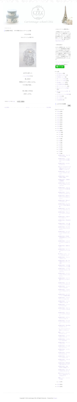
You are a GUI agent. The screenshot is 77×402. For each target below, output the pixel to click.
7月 (59, 142)
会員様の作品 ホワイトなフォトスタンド (64, 318)
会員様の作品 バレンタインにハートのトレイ (64, 283)
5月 (59, 147)
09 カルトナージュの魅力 (63, 88)
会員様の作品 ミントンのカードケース (64, 336)
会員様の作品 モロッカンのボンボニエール (64, 370)
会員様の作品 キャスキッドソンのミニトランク (64, 322)
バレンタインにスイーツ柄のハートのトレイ (64, 329)
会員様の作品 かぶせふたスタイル (64, 164)
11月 (59, 134)
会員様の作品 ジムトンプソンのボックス (64, 356)
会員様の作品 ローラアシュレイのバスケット (64, 209)
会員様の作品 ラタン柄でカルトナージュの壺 (64, 224)
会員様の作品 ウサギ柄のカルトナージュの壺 (64, 266)
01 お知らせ (60, 73)
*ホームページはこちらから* (62, 62)
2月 (59, 153)
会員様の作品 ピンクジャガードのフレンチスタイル (64, 275)
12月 (59, 132)
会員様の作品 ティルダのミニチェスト (64, 346)
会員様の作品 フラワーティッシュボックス (64, 298)
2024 (58, 113)
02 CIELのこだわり (61, 75)
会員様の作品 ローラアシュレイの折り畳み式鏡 (64, 205)
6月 (59, 145)
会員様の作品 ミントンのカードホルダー (64, 287)
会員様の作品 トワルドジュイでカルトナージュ (64, 291)
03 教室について (61, 77)
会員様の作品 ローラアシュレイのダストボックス (64, 173)
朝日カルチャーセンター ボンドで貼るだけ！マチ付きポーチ (64, 374)
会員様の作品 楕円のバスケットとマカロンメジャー (64, 197)
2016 (58, 130)
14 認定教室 (60, 99)
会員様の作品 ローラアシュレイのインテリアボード (64, 228)
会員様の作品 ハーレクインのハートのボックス (64, 242)
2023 (58, 115)
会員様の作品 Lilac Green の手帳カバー (63, 367)
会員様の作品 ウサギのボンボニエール (64, 353)
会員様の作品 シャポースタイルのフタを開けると (64, 160)
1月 (59, 381)
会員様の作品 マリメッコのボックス (64, 258)
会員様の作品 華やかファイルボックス (64, 201)
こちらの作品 (26, 76)
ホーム (27, 107)
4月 (59, 149)
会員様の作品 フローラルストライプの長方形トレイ (64, 189)
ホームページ (58, 39)
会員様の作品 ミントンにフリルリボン (64, 305)
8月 (59, 140)
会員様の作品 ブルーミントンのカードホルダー (64, 309)
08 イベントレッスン (62, 86)
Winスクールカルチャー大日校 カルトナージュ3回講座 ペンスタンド (64, 168)
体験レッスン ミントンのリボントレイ (64, 333)
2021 (58, 120)
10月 (59, 136)
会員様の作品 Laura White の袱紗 (63, 177)
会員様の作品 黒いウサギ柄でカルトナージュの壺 (64, 262)
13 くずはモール (61, 98)
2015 (58, 384)
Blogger (55, 398)
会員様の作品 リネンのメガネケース (64, 360)
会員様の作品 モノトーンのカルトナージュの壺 (64, 250)
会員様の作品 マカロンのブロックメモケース (64, 193)
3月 (59, 151)
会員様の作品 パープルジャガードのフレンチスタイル (64, 270)
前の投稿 (49, 107)
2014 (58, 386)
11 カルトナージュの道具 (63, 94)
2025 (58, 111)
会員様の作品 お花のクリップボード (64, 217)
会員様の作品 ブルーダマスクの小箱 (64, 156)
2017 (58, 128)
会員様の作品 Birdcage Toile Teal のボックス (64, 363)
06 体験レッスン (61, 82)
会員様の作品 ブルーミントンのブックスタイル (64, 213)
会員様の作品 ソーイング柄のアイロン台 (64, 301)
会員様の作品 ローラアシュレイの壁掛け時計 (64, 295)
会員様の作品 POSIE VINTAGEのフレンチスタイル (64, 237)
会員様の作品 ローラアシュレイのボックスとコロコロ (64, 184)
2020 (58, 122)
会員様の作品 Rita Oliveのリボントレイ (64, 326)
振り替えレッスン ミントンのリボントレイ (64, 254)
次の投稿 (7, 107)
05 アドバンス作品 (61, 80)
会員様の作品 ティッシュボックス (64, 343)
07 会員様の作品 (61, 84)
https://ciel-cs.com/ (59, 40)
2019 (58, 124)
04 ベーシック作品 (61, 78)
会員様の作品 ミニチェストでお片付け (64, 339)
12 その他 (59, 96)
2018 (58, 126)
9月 (59, 138)
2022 (58, 117)
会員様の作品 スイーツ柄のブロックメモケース (64, 279)
